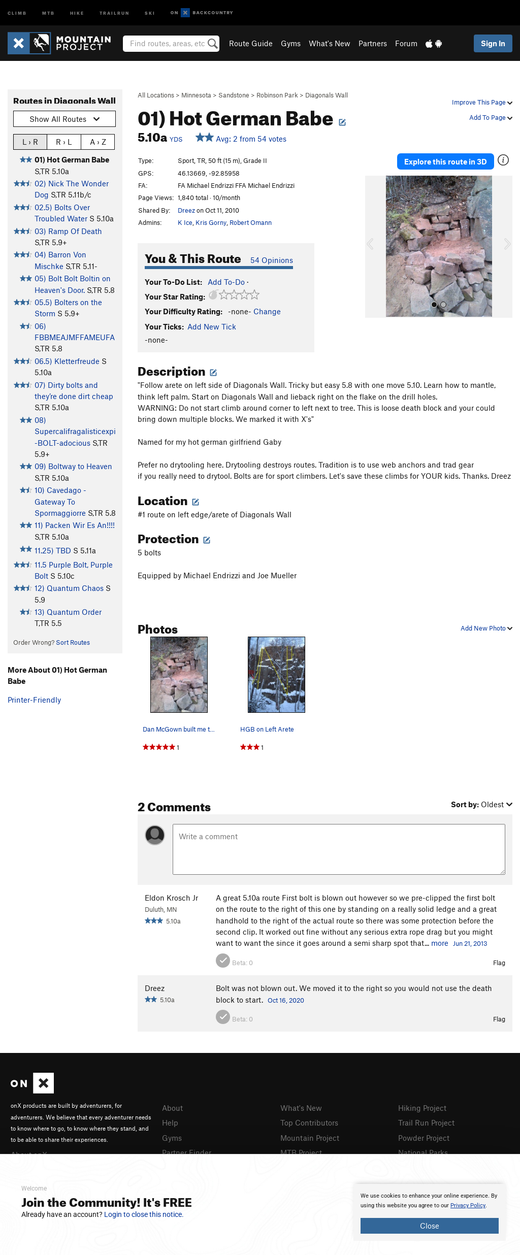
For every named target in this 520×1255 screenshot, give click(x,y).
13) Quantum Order (68, 611)
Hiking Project (422, 1107)
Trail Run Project (426, 1122)
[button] (375, 247)
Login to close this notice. (144, 1214)
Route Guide (251, 43)
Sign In (493, 43)
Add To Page (490, 117)
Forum (406, 43)
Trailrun (114, 12)
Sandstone (233, 95)
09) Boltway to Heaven (73, 466)
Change (267, 311)
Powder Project (423, 1137)
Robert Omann (251, 222)
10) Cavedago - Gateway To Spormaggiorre (60, 501)
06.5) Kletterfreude (67, 361)
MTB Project (301, 1152)
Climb (17, 12)
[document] (430, 1212)
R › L (64, 141)
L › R (30, 141)
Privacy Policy (467, 1205)
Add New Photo (486, 628)
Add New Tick (211, 326)
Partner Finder (186, 1152)
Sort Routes (73, 642)
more (439, 942)
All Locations (156, 95)
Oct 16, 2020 (286, 1000)
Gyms (291, 43)
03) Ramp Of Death (68, 231)
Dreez (186, 210)
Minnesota (196, 95)
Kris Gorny (211, 222)
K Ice (185, 222)
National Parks (423, 1152)
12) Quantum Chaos (69, 587)
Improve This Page (482, 102)
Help (170, 1122)
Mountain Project (309, 1137)
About (172, 1107)
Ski (150, 12)
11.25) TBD (53, 550)
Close (429, 1225)
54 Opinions (271, 260)
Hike (77, 12)
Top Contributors (309, 1122)
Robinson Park (277, 95)
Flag (499, 963)
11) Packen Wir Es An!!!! (75, 525)
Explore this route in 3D (445, 161)
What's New (329, 43)
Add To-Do (226, 281)
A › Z (98, 141)
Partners (373, 43)
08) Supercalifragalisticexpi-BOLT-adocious (75, 431)
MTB (48, 12)
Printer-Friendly (34, 699)
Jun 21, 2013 (470, 943)
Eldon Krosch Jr (171, 897)
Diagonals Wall (326, 95)
